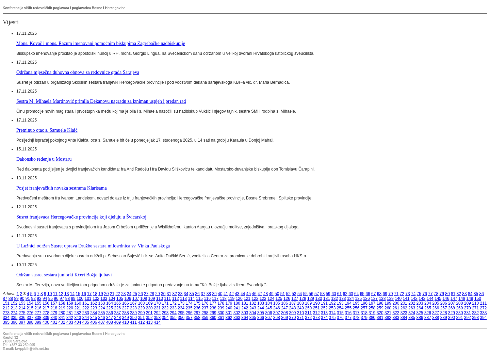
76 (424, 293)
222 (85, 308)
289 (133, 312)
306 (268, 312)
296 (189, 312)
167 (133, 303)
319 (372, 312)
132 (334, 298)
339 (46, 317)
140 (398, 298)
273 (6, 312)
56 (311, 293)
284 (93, 312)
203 (419, 303)
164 (109, 303)
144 (430, 298)
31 (169, 293)
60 (333, 293)
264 (419, 308)
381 (380, 317)
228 (133, 308)
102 (96, 298)
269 (459, 308)
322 (395, 312)
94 (45, 298)
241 (236, 308)
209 (467, 303)
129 (310, 298)
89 (16, 298)
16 (83, 293)
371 (300, 317)
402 (62, 322)
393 (475, 317)
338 (38, 317)
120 (239, 298)
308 (284, 312)
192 (332, 303)
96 (56, 298)
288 (125, 312)
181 (244, 303)
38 (209, 293)
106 (127, 298)
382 (388, 317)
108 (143, 298)
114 (191, 298)
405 (85, 322)
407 (101, 322)
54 (299, 293)
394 (483, 317)
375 (332, 317)
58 (322, 293)
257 (364, 308)
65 (362, 293)
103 (103, 298)
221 (77, 308)
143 (422, 298)
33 (180, 293)
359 (204, 317)
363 (236, 317)
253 (332, 308)
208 (459, 303)
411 (133, 322)
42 (231, 293)
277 (38, 312)
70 (390, 293)
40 (220, 293)
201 (404, 303)
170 (157, 303)
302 (236, 312)
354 (165, 317)
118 (223, 298)
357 (189, 317)
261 (395, 308)
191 (324, 303)
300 (220, 312)
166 (125, 303)
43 (237, 293)
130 (318, 298)
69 (384, 293)
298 (204, 312)
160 (77, 303)
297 (197, 312)
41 (226, 293)
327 (435, 312)
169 (149, 303)
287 (117, 312)
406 (93, 322)
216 (38, 308)
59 (328, 293)
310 (300, 312)
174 (189, 303)
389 (443, 317)
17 (89, 293)
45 (248, 293)
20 (106, 293)
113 (183, 298)
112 (175, 298)
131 (326, 298)
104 (112, 298)
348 (117, 317)
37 (203, 293)
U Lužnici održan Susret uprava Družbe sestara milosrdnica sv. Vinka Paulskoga (93, 245)
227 (125, 308)
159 (69, 303)
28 (152, 293)
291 (149, 312)
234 (181, 308)
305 (260, 312)
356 (181, 317)
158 (62, 303)
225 (109, 308)
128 (302, 298)
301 (229, 312)
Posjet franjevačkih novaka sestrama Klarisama (61, 188)
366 (260, 317)
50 (277, 293)
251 (316, 308)
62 (345, 293)
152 (14, 303)
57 (316, 293)
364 (244, 317)
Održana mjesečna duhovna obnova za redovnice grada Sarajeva (77, 72)
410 (125, 322)
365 (252, 317)
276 (30, 312)
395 (6, 322)
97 (62, 298)
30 (163, 293)
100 (80, 298)
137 (374, 298)
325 (419, 312)
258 (372, 308)
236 (197, 308)
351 (141, 317)
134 (350, 298)
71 (396, 293)
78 (436, 293)
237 (204, 308)
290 (141, 312)
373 (316, 317)
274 (14, 312)
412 (141, 322)
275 (22, 312)
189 (308, 303)
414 (157, 322)
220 (69, 308)
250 (308, 308)
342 (69, 317)
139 (390, 298)
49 (271, 293)
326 (427, 312)
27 (146, 293)
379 (364, 317)
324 (411, 312)
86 (481, 293)
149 (470, 298)
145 (438, 298)
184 (268, 303)
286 (109, 312)
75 (419, 293)
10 (49, 293)
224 (101, 308)
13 (66, 293)
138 (382, 298)
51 (282, 293)
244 (260, 308)
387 (427, 317)
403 (69, 322)
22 (117, 293)
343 (77, 317)
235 (189, 308)
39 (214, 293)
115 (199, 298)
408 (109, 322)
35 (192, 293)
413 (149, 322)
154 (30, 303)
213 (14, 308)
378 (356, 317)
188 (300, 303)
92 (33, 298)
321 (388, 312)
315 (340, 312)
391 (459, 317)
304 (252, 312)
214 (22, 308)
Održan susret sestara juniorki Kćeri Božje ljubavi (64, 274)
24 (129, 293)
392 (467, 317)
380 (372, 317)
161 (85, 303)
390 (451, 317)
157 (53, 303)
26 (140, 293)
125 (279, 298)
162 (93, 303)
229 (141, 308)
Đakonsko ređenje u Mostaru (44, 159)
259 (380, 308)
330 (459, 312)
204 (427, 303)
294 (173, 312)
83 (464, 293)
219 (62, 308)
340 (53, 317)
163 (101, 303)
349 (125, 317)
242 (244, 308)
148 (461, 298)
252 (324, 308)
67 (373, 293)
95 (50, 298)
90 (22, 298)
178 (220, 303)
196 (364, 303)
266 (435, 308)
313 (324, 312)
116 (207, 298)
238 (213, 308)
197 (372, 303)
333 (483, 312)
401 (53, 322)
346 (101, 317)
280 (62, 312)
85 (476, 293)
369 (284, 317)
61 (339, 293)
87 (5, 298)
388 (435, 317)
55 (305, 293)
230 (149, 308)
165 (117, 303)
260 (388, 308)
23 (123, 293)
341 (62, 317)
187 (292, 303)
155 (38, 303)
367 (268, 317)
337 (30, 317)
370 (292, 317)
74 (413, 293)
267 (443, 308)
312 (316, 312)
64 (356, 293)
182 (252, 303)
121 (247, 298)
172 (173, 303)
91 (28, 298)
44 (243, 293)
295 (181, 312)
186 (284, 303)
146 (445, 298)
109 (151, 298)
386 (419, 317)
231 (157, 308)
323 (404, 312)
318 (364, 312)
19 (100, 293)
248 (292, 308)
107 (135, 298)
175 (197, 303)
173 (181, 303)
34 (186, 293)
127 (294, 298)
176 (204, 303)
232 (165, 308)
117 (215, 298)
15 (78, 293)
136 (366, 298)
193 (340, 303)
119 (231, 298)
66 (367, 293)
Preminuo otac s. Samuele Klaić (47, 130)
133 (342, 298)
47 (260, 293)
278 (46, 312)
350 (133, 317)
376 (340, 317)
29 (157, 293)
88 (11, 298)
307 (276, 312)
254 (340, 308)
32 (174, 293)
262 (404, 308)
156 (46, 303)
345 (93, 317)
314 (332, 312)
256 (356, 308)
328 (443, 312)
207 (451, 303)
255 (348, 308)
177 (213, 303)
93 (39, 298)
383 (395, 317)
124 (270, 298)
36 (197, 293)
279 (53, 312)
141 (406, 298)
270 (467, 308)
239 (220, 308)
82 (459, 293)
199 (388, 303)
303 (244, 312)
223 (93, 308)
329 (451, 312)
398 (30, 322)
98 (67, 298)
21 (112, 293)
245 (268, 308)
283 (85, 312)
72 (402, 293)
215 (30, 308)
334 (6, 317)
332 (475, 312)
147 (454, 298)
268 (451, 308)
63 (350, 293)
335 (14, 317)
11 (55, 293)
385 (411, 317)
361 (220, 317)
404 (77, 322)
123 (263, 298)
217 (46, 308)
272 (483, 308)
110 (159, 298)
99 (73, 298)
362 (229, 317)
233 (173, 308)
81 (453, 293)
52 (288, 293)
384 (404, 317)
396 (14, 322)
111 (167, 298)
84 (470, 293)
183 (260, 303)
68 (379, 293)
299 (213, 312)
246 (276, 308)
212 (6, 308)
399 (38, 322)
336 (22, 317)
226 (117, 308)
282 (77, 312)
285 (101, 312)
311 (308, 312)
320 (380, 312)
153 (22, 303)
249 (300, 308)
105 (119, 298)
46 (254, 293)
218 (53, 308)
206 (443, 303)
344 (85, 317)
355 (173, 317)
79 (442, 293)
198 (380, 303)
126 (286, 298)
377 (348, 317)
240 (229, 308)
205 (435, 303)
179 (229, 303)
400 (46, 322)
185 (276, 303)
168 (141, 303)
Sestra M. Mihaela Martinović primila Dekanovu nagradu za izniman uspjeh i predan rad (101, 101)
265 (427, 308)
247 (284, 308)
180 (236, 303)
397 (22, 322)
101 (88, 298)
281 (69, 312)
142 (414, 298)
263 (411, 308)
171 (165, 303)
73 (407, 293)
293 (165, 312)
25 (135, 293)
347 (109, 317)
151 (6, 303)
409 (117, 322)
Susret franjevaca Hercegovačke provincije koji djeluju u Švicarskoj (81, 217)
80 (447, 293)
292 (157, 312)
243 (252, 308)
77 (430, 293)
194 (348, 303)
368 (276, 317)
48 (265, 293)
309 (292, 312)
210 (475, 303)
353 (157, 317)
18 (95, 293)
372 (308, 317)
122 (254, 298)
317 (356, 312)
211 (483, 303)
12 (61, 293)
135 (358, 298)
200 (395, 303)
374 (324, 317)
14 (72, 293)
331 (467, 312)
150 (477, 298)
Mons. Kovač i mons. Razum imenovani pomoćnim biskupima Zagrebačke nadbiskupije (100, 43)
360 (213, 317)
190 (316, 303)
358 (197, 317)
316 (348, 312)
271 (475, 308)
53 (294, 293)
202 (411, 303)
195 (356, 303)
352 (149, 317)
